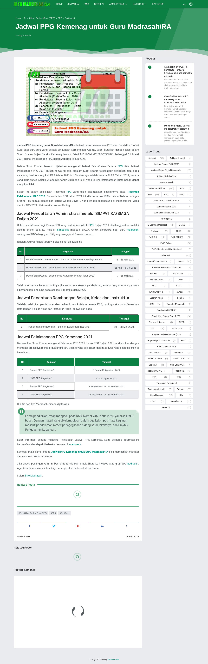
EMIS (86, 4)
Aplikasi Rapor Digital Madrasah (166, 170)
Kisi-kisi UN (178, 273)
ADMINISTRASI (116, 4)
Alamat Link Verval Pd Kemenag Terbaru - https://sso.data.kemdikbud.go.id (178, 71)
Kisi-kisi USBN (156, 279)
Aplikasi (152, 158)
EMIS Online (166, 243)
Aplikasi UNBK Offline (166, 176)
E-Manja (154, 231)
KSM (154, 285)
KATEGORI (138, 4)
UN (181, 395)
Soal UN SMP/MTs (156, 371)
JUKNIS (180, 261)
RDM (183, 340)
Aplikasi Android (177, 158)
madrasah (132, 229)
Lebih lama (132, 536)
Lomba (180, 298)
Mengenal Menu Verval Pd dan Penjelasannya (177, 127)
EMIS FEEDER (177, 237)
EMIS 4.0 (153, 237)
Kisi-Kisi (153, 273)
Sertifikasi (65, 513)
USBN (152, 401)
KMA (181, 279)
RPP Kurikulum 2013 (166, 346)
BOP (182, 188)
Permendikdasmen (157, 322)
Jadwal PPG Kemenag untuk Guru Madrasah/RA (79, 451)
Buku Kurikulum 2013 (166, 206)
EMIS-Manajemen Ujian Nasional (166, 249)
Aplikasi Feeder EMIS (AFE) (166, 164)
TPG (179, 377)
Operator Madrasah (175, 304)
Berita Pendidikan (157, 188)
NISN (151, 304)
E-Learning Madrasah (157, 225)
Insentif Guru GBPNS (157, 261)
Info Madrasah (33, 475)
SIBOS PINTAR (155, 358)
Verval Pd (166, 407)
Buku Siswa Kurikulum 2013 (166, 212)
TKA (154, 377)
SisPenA (153, 365)
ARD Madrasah (166, 182)
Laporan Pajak (156, 298)
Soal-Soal (180, 371)
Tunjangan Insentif (156, 389)
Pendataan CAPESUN (166, 310)
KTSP (178, 285)
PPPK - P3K (177, 328)
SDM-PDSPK (155, 352)
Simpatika (63, 229)
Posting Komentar (23, 35)
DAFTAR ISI (157, 4)
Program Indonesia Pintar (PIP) (166, 334)
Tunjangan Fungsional (166, 383)
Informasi (165, 255)
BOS (150, 194)
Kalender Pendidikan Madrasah (166, 267)
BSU (166, 194)
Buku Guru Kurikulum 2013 (166, 200)
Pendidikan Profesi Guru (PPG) (33, 513)
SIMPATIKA (73, 4)
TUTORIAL (99, 4)
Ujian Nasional (156, 395)
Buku (181, 194)
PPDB (181, 322)
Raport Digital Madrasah (159, 340)
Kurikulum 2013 (156, 292)
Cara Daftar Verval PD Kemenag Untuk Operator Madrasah (176, 99)
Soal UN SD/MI (177, 365)
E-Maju (182, 225)
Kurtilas (179, 292)
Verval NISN (176, 401)
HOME (59, 4)
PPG (120, 166)
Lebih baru (23, 536)
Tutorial (180, 389)
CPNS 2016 (166, 219)
